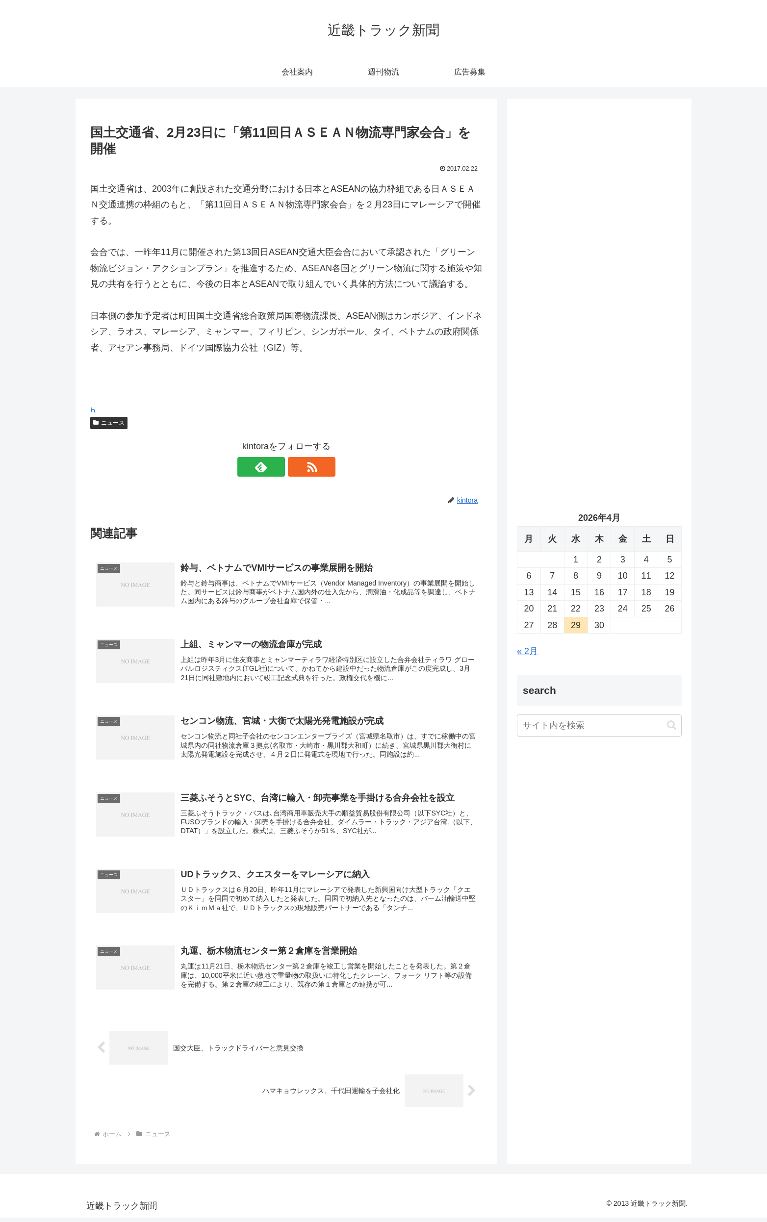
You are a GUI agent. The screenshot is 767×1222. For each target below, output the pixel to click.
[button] (671, 725)
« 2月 (527, 651)
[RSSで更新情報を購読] (297, 467)
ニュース (109, 422)
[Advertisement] (599, 209)
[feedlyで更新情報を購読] (275, 467)
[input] (599, 725)
